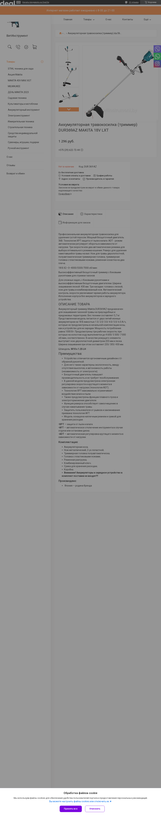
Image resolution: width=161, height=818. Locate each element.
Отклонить (94, 808)
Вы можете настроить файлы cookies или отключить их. (79, 801)
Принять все (71, 808)
